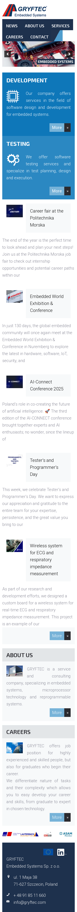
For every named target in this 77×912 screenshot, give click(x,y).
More (57, 127)
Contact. (39, 40)
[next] (69, 54)
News (11, 25)
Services (60, 25)
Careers (14, 36)
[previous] (7, 54)
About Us (34, 25)
